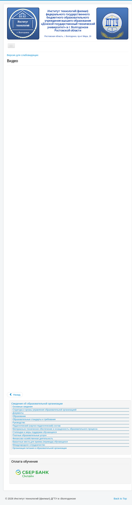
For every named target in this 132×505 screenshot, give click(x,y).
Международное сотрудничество (28, 445)
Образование (19, 416)
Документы (18, 413)
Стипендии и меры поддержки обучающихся (34, 432)
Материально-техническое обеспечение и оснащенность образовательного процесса (54, 429)
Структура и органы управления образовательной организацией (44, 410)
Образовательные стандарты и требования (34, 419)
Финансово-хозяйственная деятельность (32, 438)
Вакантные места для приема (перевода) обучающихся (40, 441)
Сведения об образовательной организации (37, 403)
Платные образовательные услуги (29, 435)
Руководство (18, 422)
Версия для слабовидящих (22, 55)
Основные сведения (22, 406)
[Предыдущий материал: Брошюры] (15, 394)
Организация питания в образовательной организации (39, 448)
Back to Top (120, 498)
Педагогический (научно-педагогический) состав (36, 425)
